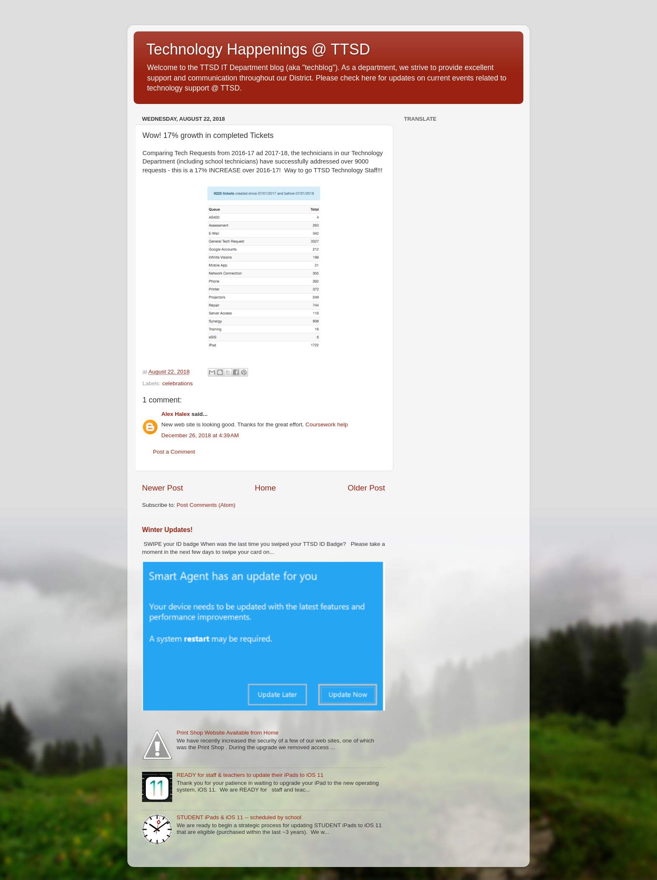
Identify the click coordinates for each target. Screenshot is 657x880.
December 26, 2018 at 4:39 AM (200, 435)
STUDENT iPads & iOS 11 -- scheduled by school (238, 817)
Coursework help (326, 424)
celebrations (177, 383)
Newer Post (162, 487)
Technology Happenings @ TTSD (258, 49)
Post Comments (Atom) (206, 505)
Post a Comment (174, 452)
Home (265, 487)
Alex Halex (175, 414)
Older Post (366, 487)
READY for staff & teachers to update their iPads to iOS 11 (249, 775)
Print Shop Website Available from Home (227, 732)
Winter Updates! (167, 529)
